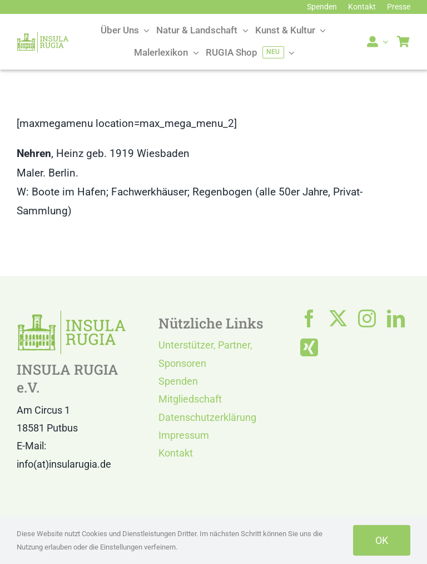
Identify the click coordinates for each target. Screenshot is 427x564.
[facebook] (309, 318)
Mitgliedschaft (190, 399)
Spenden (178, 381)
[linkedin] (396, 318)
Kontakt (175, 453)
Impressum (183, 435)
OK (381, 540)
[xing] (309, 347)
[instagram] (367, 318)
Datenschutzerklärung (207, 417)
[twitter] (338, 318)
